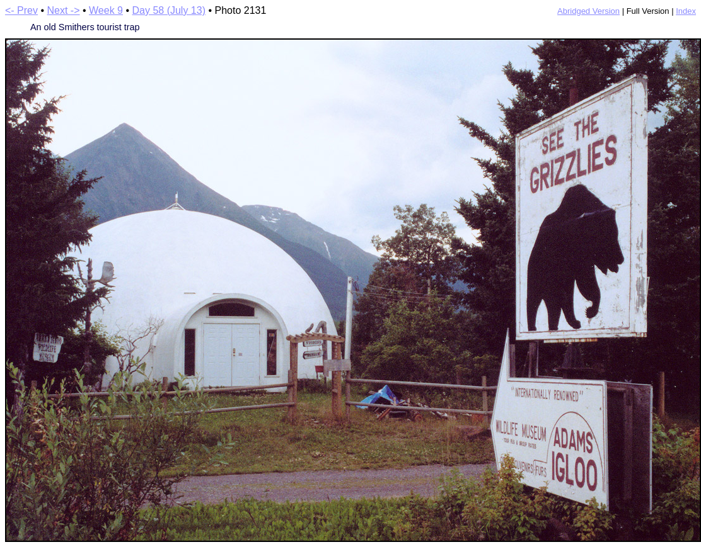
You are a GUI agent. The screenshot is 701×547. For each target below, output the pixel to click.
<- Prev (21, 10)
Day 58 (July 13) (169, 10)
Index (686, 11)
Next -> (63, 10)
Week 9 (106, 10)
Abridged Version (588, 11)
